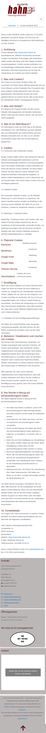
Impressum (22, 710)
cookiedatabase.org (35, 549)
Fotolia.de (7, 707)
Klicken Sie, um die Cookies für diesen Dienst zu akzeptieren (23, 672)
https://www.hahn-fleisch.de (25, 52)
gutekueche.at (22, 718)
